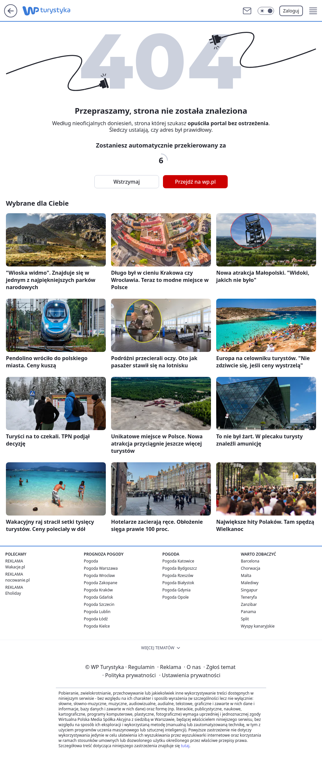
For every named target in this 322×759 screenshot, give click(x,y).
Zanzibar (249, 604)
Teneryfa (249, 597)
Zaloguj (291, 11)
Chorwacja (250, 568)
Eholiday (13, 593)
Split (245, 619)
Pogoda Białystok (178, 583)
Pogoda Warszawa (101, 568)
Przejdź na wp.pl (195, 181)
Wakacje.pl (15, 567)
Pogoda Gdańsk (98, 597)
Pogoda (91, 561)
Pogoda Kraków (98, 590)
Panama (248, 611)
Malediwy (250, 583)
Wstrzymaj (126, 181)
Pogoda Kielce (97, 626)
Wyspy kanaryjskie (258, 626)
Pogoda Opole (175, 597)
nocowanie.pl (17, 580)
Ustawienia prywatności (189, 675)
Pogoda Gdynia (176, 590)
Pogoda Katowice (178, 561)
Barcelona (250, 561)
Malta (246, 575)
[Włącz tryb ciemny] (266, 11)
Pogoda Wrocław (99, 575)
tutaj (185, 745)
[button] (313, 11)
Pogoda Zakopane (100, 583)
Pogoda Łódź (96, 619)
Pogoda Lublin (97, 611)
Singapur (249, 590)
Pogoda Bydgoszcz (179, 568)
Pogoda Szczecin (99, 604)
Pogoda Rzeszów (177, 575)
